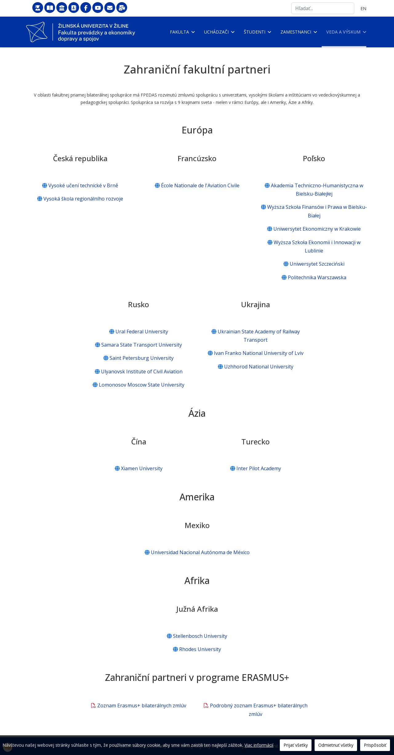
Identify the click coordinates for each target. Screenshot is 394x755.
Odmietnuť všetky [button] (335, 745)
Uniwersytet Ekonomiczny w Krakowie (314, 228)
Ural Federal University (138, 331)
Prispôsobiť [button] (375, 745)
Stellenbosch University (197, 636)
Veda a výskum (343, 32)
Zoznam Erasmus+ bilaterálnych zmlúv (138, 705)
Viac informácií (258, 745)
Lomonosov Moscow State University (138, 384)
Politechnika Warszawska (314, 277)
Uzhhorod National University (255, 366)
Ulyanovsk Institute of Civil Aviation (139, 371)
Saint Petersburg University (138, 358)
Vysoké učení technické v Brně (80, 185)
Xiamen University (139, 468)
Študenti (254, 32)
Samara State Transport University (138, 344)
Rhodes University (197, 649)
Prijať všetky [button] (295, 745)
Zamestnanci (295, 32)
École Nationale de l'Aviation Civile (197, 185)
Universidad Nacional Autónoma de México (197, 552)
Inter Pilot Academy (255, 468)
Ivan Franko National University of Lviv (256, 353)
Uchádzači (216, 32)
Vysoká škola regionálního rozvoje (80, 198)
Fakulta (179, 32)
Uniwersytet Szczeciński (313, 263)
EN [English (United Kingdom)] (363, 8)
